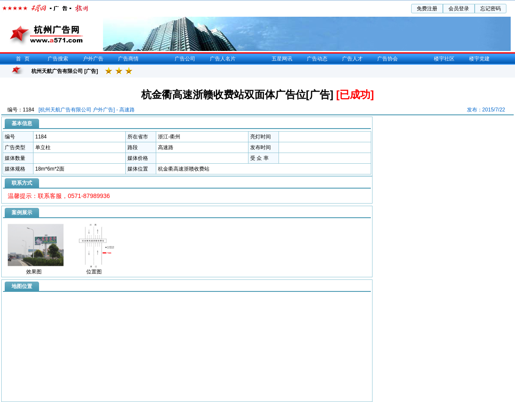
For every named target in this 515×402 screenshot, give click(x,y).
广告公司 (185, 59)
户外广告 (93, 59)
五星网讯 (282, 59)
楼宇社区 (444, 59)
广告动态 (317, 59)
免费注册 (427, 9)
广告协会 (387, 59)
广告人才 (352, 59)
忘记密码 (490, 9)
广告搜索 (58, 59)
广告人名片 (223, 59)
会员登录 (458, 9)
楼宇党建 (479, 59)
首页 (24, 59)
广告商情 (128, 59)
